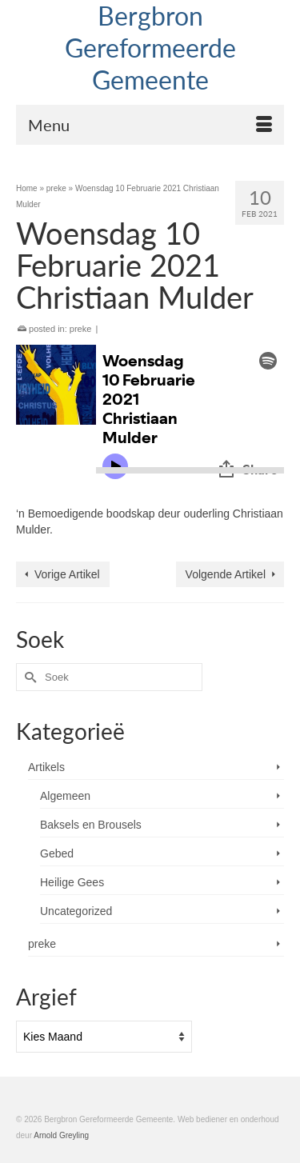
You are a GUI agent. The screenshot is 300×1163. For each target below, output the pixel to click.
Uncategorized (76, 911)
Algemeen (65, 795)
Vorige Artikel (67, 574)
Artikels (46, 767)
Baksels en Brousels (91, 824)
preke (81, 329)
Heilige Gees (72, 882)
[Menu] (150, 125)
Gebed (57, 853)
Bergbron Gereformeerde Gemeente (150, 47)
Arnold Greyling (61, 1135)
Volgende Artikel (226, 574)
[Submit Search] (28, 677)
